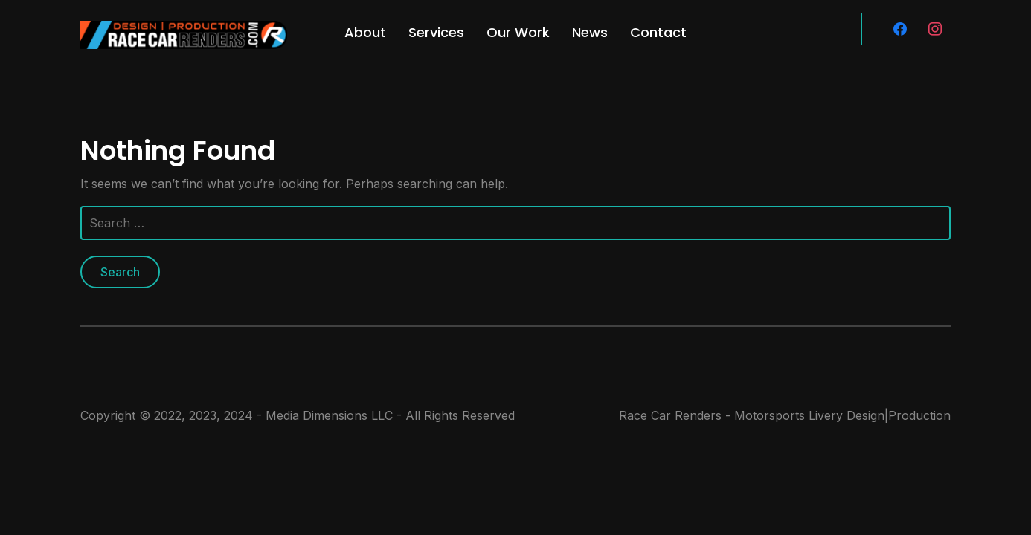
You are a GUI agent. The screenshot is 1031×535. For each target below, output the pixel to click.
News (590, 32)
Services (436, 32)
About (365, 32)
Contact (658, 32)
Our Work (518, 32)
